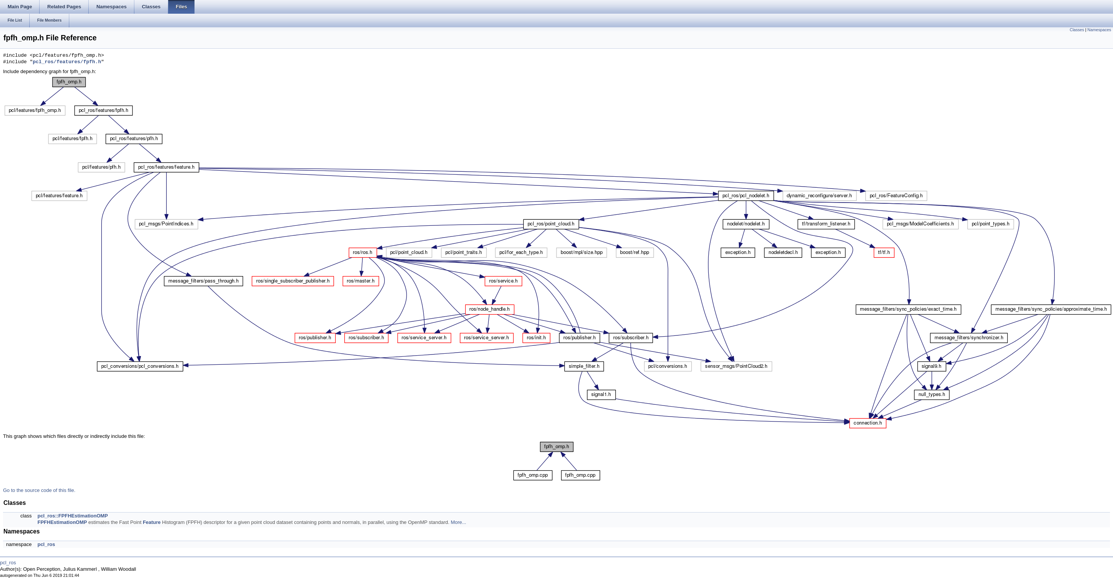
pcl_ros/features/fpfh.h (67, 62)
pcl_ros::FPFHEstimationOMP (72, 516)
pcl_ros (46, 544)
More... (458, 522)
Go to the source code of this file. (39, 490)
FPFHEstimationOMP (62, 522)
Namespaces (1099, 29)
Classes (1077, 29)
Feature (152, 522)
